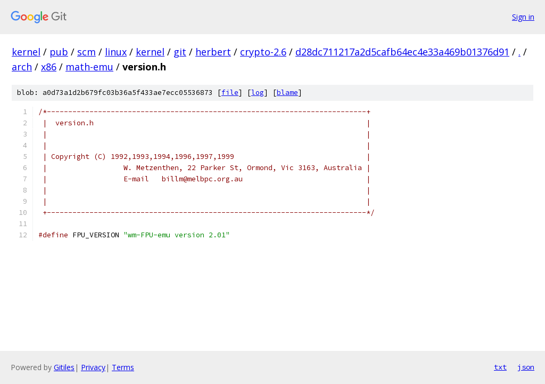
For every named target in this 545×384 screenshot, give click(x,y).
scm (86, 51)
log (257, 92)
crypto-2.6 (263, 51)
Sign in (523, 17)
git (180, 51)
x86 (48, 66)
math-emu (89, 66)
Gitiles (64, 367)
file (229, 92)
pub (58, 51)
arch (22, 66)
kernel (26, 51)
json (525, 367)
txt (500, 367)
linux (116, 51)
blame (287, 92)
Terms (123, 367)
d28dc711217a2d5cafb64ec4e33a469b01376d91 (402, 51)
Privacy (93, 367)
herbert (213, 51)
